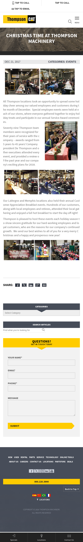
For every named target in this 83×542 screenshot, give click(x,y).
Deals (70, 461)
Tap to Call (20, 3)
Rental (24, 457)
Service (40, 457)
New (10, 457)
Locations (48, 461)
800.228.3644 (41, 481)
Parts (32, 457)
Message (13, 398)
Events (71, 61)
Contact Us (35, 461)
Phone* (12, 383)
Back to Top (71, 489)
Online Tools (67, 457)
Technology (52, 457)
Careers (24, 461)
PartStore (60, 461)
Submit (14, 425)
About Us (13, 461)
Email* (11, 370)
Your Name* (15, 357)
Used (16, 457)
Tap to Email (21, 9)
